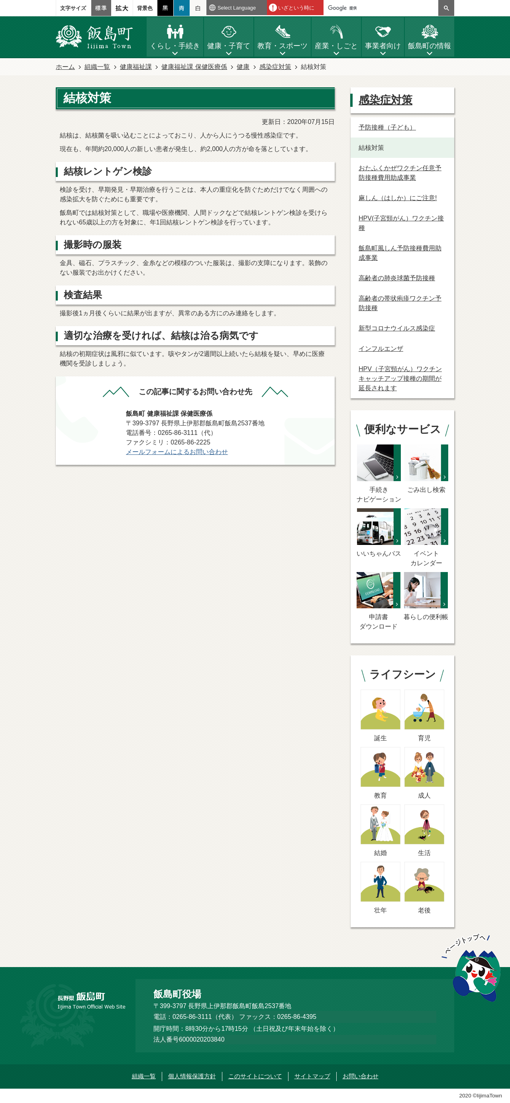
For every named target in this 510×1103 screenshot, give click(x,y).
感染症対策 (275, 66)
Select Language (237, 8)
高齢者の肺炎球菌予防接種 (397, 278)
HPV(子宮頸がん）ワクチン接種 (401, 223)
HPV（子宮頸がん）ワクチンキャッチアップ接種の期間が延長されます (400, 378)
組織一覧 (97, 66)
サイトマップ (312, 1076)
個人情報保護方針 (192, 1076)
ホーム (65, 66)
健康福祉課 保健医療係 (194, 66)
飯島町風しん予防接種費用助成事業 (400, 253)
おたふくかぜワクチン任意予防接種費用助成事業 (400, 173)
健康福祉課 (136, 66)
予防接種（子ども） (387, 127)
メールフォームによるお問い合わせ (177, 451)
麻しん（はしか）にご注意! (398, 198)
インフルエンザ (381, 348)
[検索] (383, 8)
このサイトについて (255, 1076)
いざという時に (296, 8)
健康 (243, 66)
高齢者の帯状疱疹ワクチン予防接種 (400, 303)
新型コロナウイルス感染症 (397, 328)
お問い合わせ (361, 1076)
